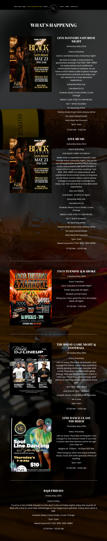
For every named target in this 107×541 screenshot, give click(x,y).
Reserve (45, 6)
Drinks (24, 6)
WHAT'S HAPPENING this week (34, 6)
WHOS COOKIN (17, 6)
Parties (62, 6)
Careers (67, 6)
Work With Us (74, 6)
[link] (53, 9)
